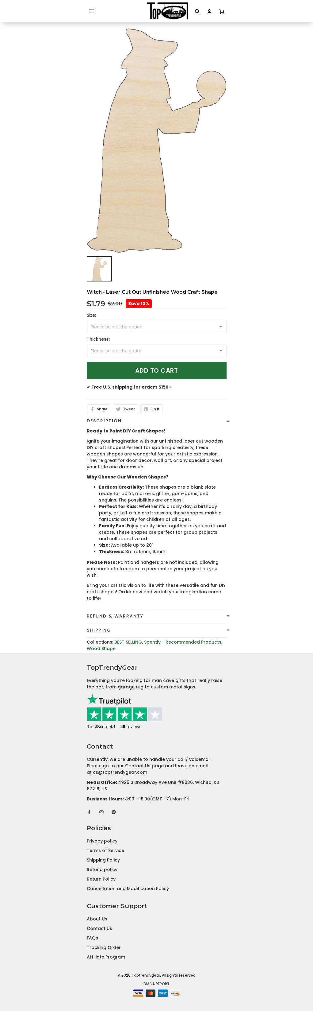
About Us (97, 919)
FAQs (92, 938)
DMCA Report (156, 983)
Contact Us (99, 928)
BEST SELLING (128, 642)
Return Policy (101, 879)
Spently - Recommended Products (182, 642)
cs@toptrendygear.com (120, 772)
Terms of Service (105, 850)
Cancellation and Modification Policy (128, 888)
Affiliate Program (106, 957)
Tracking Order (104, 947)
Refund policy (102, 869)
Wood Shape (101, 648)
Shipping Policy (103, 860)
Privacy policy (102, 841)
